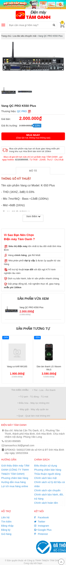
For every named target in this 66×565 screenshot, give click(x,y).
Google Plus (42, 529)
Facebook (41, 517)
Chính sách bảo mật (45, 478)
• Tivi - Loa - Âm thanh (43, 390)
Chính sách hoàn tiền (46, 502)
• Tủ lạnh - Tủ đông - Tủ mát (33, 396)
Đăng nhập (7, 525)
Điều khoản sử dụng (45, 465)
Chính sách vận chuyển (47, 490)
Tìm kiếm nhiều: (20, 390)
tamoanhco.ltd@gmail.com (19, 445)
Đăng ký (5, 529)
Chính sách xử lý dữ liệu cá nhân (49, 484)
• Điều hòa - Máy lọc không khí (33, 403)
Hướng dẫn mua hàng (13, 482)
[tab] (33, 170)
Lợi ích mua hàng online (14, 486)
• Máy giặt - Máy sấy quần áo (33, 409)
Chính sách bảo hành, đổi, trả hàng (49, 496)
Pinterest (41, 534)
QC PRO (22, 111)
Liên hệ (5, 517)
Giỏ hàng (6, 534)
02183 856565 (13, 441)
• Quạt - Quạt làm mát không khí (33, 415)
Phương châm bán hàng (14, 478)
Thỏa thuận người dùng (47, 473)
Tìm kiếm (6, 521)
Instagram (41, 525)
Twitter (39, 521)
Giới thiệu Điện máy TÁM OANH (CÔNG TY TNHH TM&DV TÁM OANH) (15, 469)
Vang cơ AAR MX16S (17, 366)
